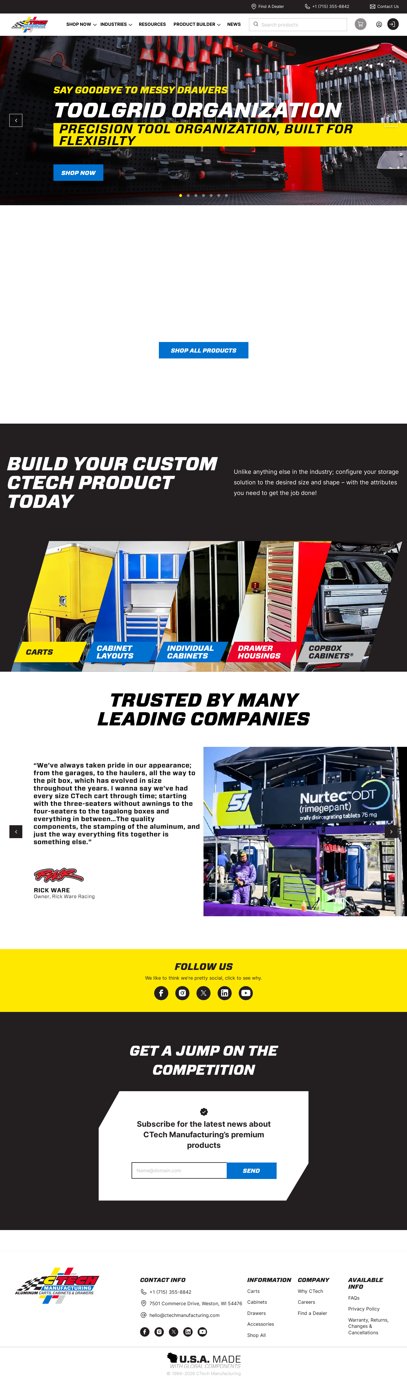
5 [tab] (211, 195)
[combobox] (298, 24)
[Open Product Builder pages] (219, 25)
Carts (253, 1291)
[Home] (29, 24)
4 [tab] (203, 195)
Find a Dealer (312, 1313)
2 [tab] (188, 195)
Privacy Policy (364, 1309)
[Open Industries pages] (130, 25)
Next (391, 120)
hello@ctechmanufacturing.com (184, 1315)
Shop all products (203, 350)
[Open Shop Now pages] (95, 25)
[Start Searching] (256, 24)
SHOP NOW (78, 172)
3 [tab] (195, 195)
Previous (15, 120)
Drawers (256, 1313)
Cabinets (257, 1302)
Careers (306, 1302)
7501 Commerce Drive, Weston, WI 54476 (195, 1303)
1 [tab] (180, 195)
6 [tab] (218, 195)
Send (251, 1170)
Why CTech (310, 1291)
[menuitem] (77, 24)
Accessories (260, 1324)
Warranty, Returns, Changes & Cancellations (368, 1326)
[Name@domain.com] (179, 1170)
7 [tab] (226, 195)
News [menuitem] (234, 24)
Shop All (256, 1335)
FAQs (353, 1298)
